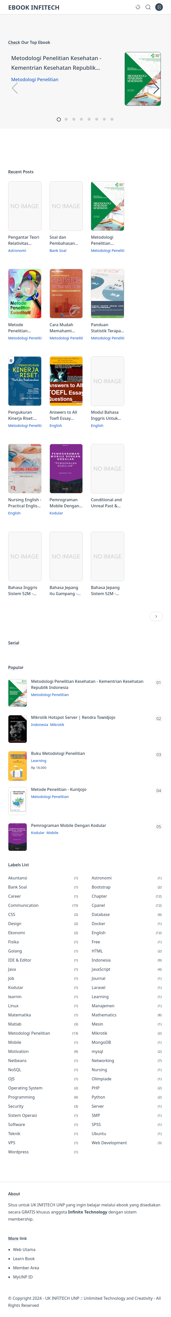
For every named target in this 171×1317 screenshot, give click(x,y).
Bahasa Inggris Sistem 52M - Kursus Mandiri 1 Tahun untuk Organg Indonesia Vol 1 (24, 591)
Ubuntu (127, 1133)
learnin (43, 996)
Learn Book (24, 1258)
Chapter (127, 896)
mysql (127, 1051)
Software (43, 1124)
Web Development (127, 1143)
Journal (127, 978)
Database (127, 914)
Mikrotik (57, 724)
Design (43, 923)
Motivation (43, 1051)
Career (43, 896)
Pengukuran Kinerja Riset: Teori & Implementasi (21, 415)
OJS (43, 1079)
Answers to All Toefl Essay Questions (63, 415)
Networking (127, 1060)
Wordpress (43, 1152)
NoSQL (43, 1069)
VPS (43, 1143)
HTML (127, 951)
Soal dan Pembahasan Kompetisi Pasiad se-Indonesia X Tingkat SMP (62, 240)
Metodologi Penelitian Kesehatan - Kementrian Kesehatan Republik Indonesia (56, 63)
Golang (43, 951)
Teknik (43, 1133)
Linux (43, 1006)
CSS (43, 914)
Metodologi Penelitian (35, 79)
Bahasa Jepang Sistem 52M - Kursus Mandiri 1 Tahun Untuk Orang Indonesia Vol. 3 (107, 591)
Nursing (127, 1069)
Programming (43, 1097)
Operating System (43, 1088)
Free (127, 942)
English (56, 425)
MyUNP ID (23, 1277)
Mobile (52, 832)
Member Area (26, 1268)
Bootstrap (127, 887)
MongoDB (127, 1042)
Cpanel (127, 905)
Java (43, 969)
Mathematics (127, 1015)
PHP (127, 1088)
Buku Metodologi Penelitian (58, 753)
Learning (38, 760)
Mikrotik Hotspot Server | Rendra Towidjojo (73, 717)
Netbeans (43, 1060)
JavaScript (127, 969)
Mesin (127, 1024)
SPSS (127, 1124)
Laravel (127, 987)
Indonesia (39, 724)
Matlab (43, 1024)
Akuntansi (43, 878)
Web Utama (24, 1249)
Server (127, 1106)
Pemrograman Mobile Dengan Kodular (64, 503)
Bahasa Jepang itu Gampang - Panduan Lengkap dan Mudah (64, 591)
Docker (127, 923)
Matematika (43, 1015)
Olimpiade (127, 1079)
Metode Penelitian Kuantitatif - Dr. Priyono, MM (22, 328)
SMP (127, 1115)
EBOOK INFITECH (34, 7)
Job (43, 978)
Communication (43, 905)
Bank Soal (58, 250)
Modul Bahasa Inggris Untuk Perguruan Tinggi (105, 415)
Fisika (43, 942)
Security (43, 1106)
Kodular (56, 513)
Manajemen (127, 1006)
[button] (59, 119)
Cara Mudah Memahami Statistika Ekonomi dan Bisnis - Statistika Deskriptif (66, 328)
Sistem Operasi (43, 1115)
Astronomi (17, 250)
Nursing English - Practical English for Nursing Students (24, 503)
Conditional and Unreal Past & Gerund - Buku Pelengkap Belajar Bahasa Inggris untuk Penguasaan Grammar (106, 503)
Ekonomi (43, 932)
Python (127, 1097)
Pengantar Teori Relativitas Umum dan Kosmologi (23, 240)
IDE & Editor (43, 960)
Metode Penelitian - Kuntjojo (58, 789)
